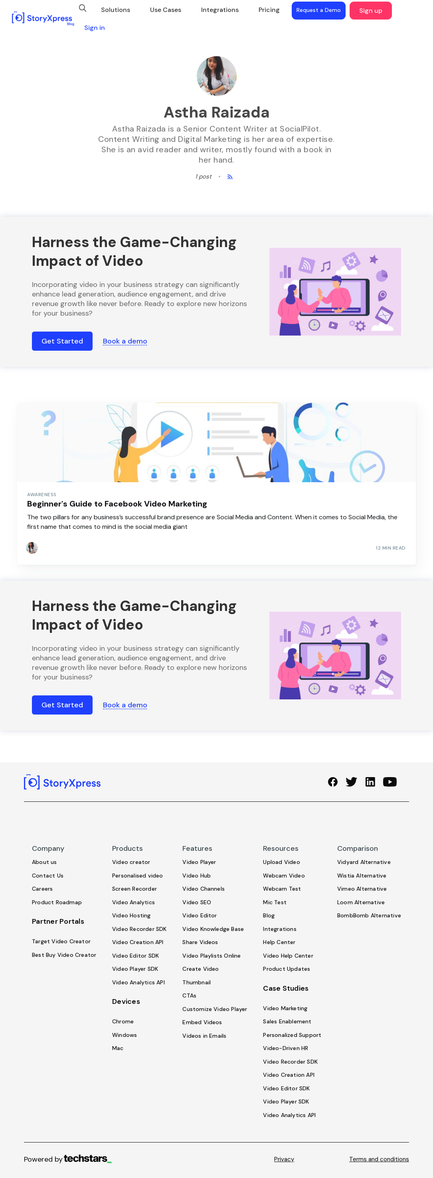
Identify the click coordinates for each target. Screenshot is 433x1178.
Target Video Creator (61, 941)
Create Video (200, 968)
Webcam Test (282, 888)
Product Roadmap (57, 902)
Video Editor (199, 915)
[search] (82, 8)
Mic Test (275, 902)
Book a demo (125, 341)
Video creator (131, 862)
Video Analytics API (138, 982)
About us (44, 862)
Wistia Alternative (362, 875)
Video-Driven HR (285, 1048)
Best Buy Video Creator (64, 954)
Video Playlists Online (211, 955)
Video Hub (196, 875)
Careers (42, 888)
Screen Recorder (134, 888)
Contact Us (47, 875)
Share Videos (200, 942)
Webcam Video (283, 875)
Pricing (269, 10)
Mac (118, 1048)
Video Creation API (138, 942)
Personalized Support (292, 1035)
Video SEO (196, 902)
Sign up (370, 10)
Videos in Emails (204, 1035)
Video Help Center (288, 955)
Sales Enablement (287, 1021)
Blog (269, 915)
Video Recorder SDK (139, 929)
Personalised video (137, 875)
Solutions (115, 10)
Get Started (62, 341)
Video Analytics (133, 902)
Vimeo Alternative (362, 888)
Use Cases (165, 10)
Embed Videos (202, 1022)
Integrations (220, 10)
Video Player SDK (135, 968)
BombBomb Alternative (369, 915)
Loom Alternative (361, 902)
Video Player (199, 862)
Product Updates (286, 968)
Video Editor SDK (135, 955)
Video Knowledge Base (213, 929)
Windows (124, 1035)
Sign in (94, 28)
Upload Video (281, 862)
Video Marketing (285, 1008)
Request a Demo (319, 10)
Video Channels (203, 888)
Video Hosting (131, 915)
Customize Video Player (214, 1009)
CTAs (189, 995)
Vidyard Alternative (364, 862)
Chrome (123, 1021)
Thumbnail (196, 982)
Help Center (279, 942)
